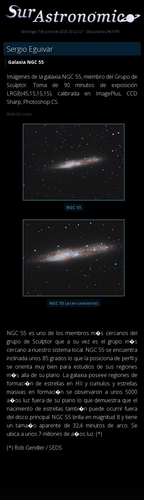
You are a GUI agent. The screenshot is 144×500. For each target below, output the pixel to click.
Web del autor (19, 114)
